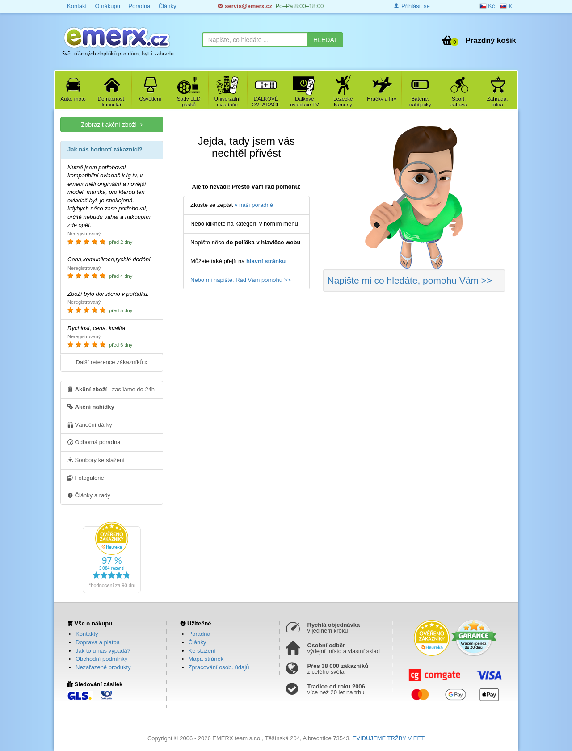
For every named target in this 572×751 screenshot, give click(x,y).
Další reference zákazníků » (111, 362)
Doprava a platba (98, 642)
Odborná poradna (94, 442)
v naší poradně (254, 204)
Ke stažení (202, 650)
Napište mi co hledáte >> (410, 280)
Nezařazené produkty (103, 667)
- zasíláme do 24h (111, 389)
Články (168, 6)
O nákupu (107, 6)
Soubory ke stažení (96, 460)
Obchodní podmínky (101, 658)
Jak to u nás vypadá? (103, 650)
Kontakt (77, 6)
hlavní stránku (266, 261)
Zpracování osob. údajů (219, 667)
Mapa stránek (206, 658)
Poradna (139, 6)
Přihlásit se (411, 6)
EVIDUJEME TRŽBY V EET (389, 738)
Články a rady (88, 495)
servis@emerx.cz (245, 6)
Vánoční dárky (89, 424)
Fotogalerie (85, 478)
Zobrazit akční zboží (112, 124)
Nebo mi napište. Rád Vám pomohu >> (240, 280)
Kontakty (87, 633)
